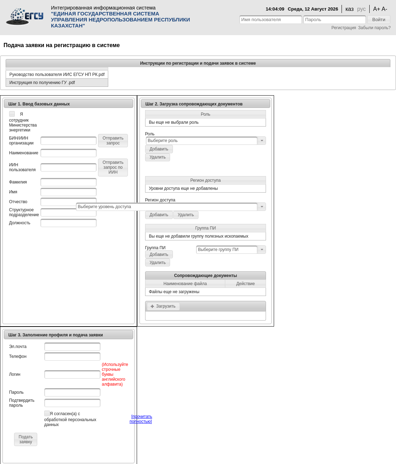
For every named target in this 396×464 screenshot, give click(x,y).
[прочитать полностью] (141, 419)
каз (349, 9)
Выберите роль (162, 140)
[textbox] (270, 19)
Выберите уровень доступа (104, 206)
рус (361, 9)
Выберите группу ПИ (218, 249)
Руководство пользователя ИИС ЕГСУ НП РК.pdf (57, 74)
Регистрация (343, 27)
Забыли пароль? (374, 27)
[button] (378, 19)
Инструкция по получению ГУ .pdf (42, 82)
